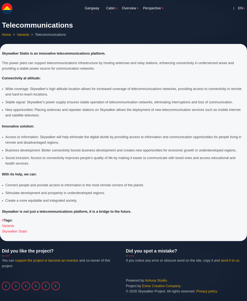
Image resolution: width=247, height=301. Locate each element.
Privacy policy (206, 291)
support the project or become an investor (46, 260)
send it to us (230, 260)
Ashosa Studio (156, 280)
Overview (129, 8)
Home (6, 35)
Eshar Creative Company (161, 286)
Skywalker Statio (14, 231)
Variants (23, 35)
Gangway (92, 8)
